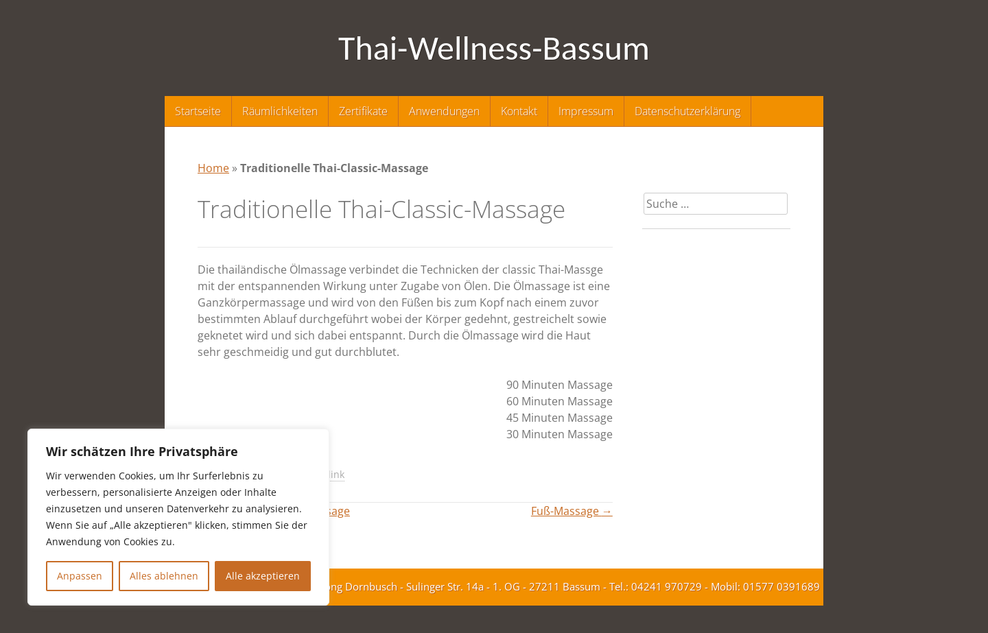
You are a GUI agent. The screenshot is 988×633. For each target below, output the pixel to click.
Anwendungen (444, 111)
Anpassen (79, 575)
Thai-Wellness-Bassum (494, 48)
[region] (178, 517)
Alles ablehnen (164, 575)
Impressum (585, 111)
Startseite (198, 111)
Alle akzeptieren (263, 575)
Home (213, 168)
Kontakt (519, 111)
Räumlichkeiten (280, 111)
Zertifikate (363, 111)
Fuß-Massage (572, 510)
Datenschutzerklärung (687, 111)
